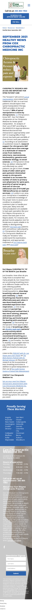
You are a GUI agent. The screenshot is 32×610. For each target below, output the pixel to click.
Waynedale (9, 440)
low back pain (15, 227)
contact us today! (14, 540)
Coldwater (9, 433)
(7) (14, 307)
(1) (17, 115)
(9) (9, 340)
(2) (4, 141)
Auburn (19, 437)
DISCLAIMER (10, 590)
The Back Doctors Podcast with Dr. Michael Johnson (14, 357)
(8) (13, 322)
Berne (18, 435)
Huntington (10, 424)
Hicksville (19, 424)
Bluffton (8, 435)
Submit (16, 573)
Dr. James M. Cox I (23, 593)
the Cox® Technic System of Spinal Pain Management (16, 370)
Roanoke (8, 419)
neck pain (14, 244)
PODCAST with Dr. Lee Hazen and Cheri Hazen (16, 354)
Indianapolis (21, 422)
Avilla (7, 437)
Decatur (8, 428)
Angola (8, 417)
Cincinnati (20, 433)
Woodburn (20, 440)
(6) (17, 295)
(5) (4, 231)
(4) (12, 193)
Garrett (19, 426)
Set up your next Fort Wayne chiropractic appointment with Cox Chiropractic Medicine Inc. (15, 383)
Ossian (19, 419)
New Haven (9, 422)
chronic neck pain (13, 329)
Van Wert (19, 417)
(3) (12, 162)
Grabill (7, 426)
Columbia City (20, 429)
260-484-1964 (21, 11)
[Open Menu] (29, 5)
